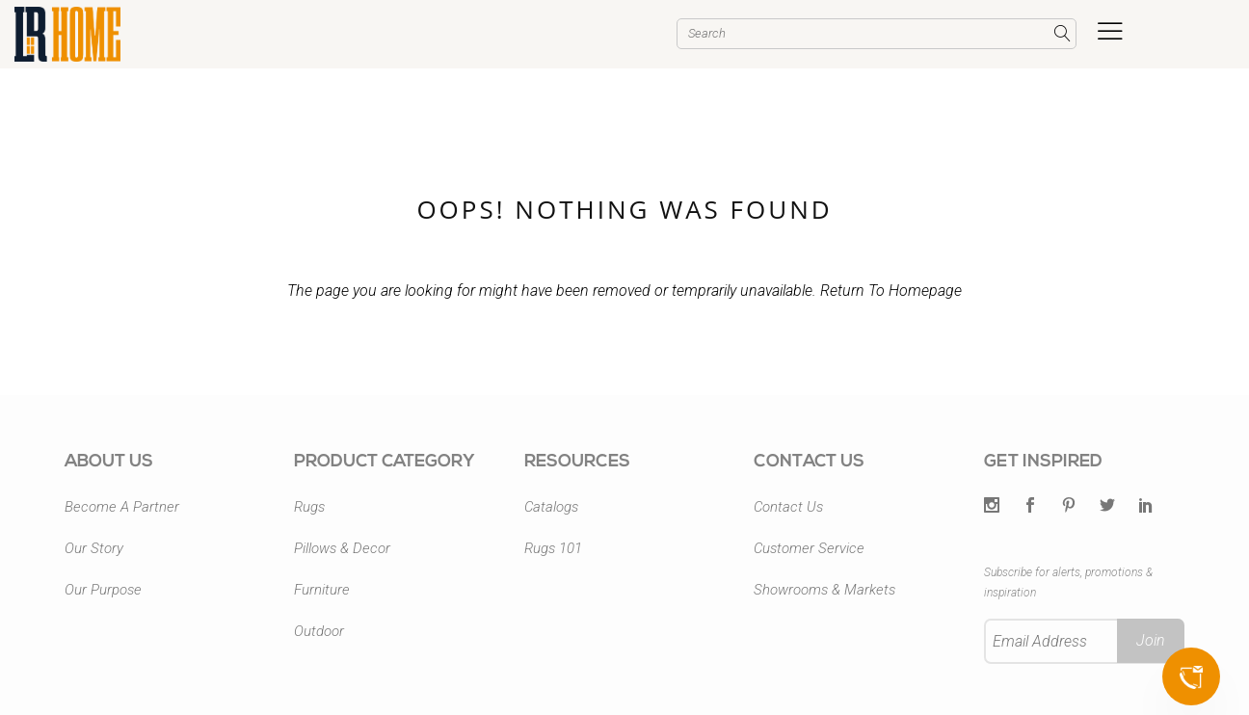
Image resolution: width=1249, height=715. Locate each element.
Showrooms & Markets (824, 589)
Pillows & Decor (342, 548)
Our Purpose (103, 589)
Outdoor (319, 631)
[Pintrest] (1068, 506)
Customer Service (809, 548)
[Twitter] (991, 506)
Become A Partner (122, 507)
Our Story (94, 548)
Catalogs (551, 507)
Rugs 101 (553, 548)
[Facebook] (1030, 506)
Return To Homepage (891, 290)
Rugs (309, 507)
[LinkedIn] (1146, 506)
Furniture (322, 589)
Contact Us (788, 507)
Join (1150, 640)
